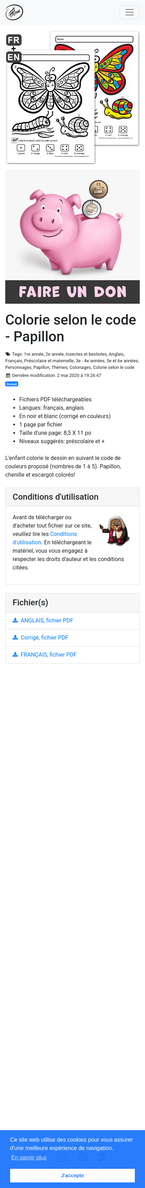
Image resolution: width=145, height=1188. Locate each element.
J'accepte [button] (72, 1175)
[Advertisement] (72, 902)
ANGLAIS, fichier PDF (43, 620)
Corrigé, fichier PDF (40, 637)
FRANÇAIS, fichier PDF (45, 654)
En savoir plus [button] (29, 1157)
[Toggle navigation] (129, 12)
